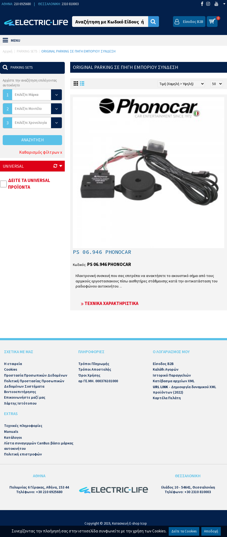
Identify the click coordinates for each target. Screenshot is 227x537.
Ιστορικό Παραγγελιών (172, 375)
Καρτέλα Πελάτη (167, 397)
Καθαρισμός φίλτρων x (40, 152)
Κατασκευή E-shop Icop (129, 523)
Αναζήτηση (32, 139)
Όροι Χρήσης (89, 375)
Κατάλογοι (13, 437)
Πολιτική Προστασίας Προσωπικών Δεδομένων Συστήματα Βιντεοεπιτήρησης (34, 386)
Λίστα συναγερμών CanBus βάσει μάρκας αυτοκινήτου (38, 446)
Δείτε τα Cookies (183, 531)
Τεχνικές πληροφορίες (23, 425)
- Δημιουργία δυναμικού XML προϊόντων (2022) (184, 389)
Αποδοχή (211, 531)
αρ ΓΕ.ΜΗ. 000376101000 (98, 380)
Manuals (11, 431)
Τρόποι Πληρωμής (93, 363)
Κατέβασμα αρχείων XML (174, 380)
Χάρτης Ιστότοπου (20, 403)
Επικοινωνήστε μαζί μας (24, 397)
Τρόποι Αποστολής (94, 369)
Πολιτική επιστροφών (23, 454)
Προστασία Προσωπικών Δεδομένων (35, 375)
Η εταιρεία (13, 363)
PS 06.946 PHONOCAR (102, 251)
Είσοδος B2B (163, 363)
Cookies (10, 369)
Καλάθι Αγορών (165, 369)
